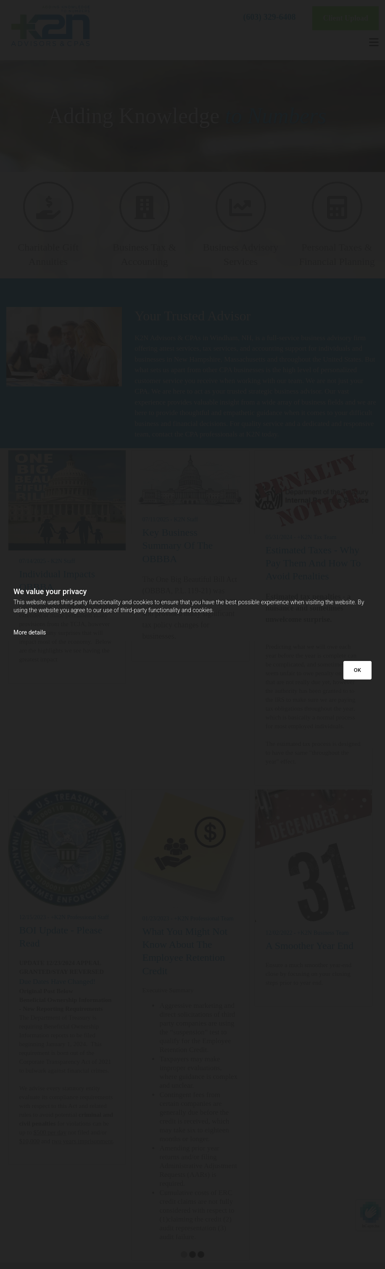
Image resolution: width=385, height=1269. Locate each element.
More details (29, 632)
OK (357, 670)
